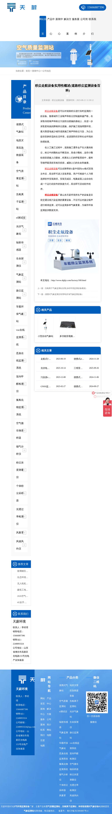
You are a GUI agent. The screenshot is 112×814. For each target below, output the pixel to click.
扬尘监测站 (74, 735)
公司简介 (84, 26)
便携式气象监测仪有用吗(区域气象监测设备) (63, 294)
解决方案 (67, 26)
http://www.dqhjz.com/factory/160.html (68, 280)
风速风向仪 (74, 798)
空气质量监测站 (63, 703)
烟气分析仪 (63, 777)
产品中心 (51, 26)
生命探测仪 (74, 724)
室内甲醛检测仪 (74, 756)
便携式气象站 (63, 688)
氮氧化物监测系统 (63, 766)
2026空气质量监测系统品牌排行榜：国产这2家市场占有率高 (23, 596)
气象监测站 (63, 735)
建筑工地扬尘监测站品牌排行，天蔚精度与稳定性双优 (23, 590)
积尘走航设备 (58, 100)
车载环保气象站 (63, 745)
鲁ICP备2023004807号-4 (77, 811)
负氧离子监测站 (74, 703)
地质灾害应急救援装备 (74, 690)
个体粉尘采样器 (63, 787)
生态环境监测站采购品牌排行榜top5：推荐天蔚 (23, 577)
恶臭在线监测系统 (63, 756)
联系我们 (92, 26)
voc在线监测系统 (74, 745)
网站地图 (49, 732)
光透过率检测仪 (74, 787)
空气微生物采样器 (74, 766)
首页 (28, 71)
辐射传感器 (63, 724)
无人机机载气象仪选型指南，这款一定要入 (23, 583)
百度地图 (42, 743)
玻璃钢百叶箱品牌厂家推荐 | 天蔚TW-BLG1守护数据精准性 (23, 571)
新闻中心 (59, 26)
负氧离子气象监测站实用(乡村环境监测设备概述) (65, 288)
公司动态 (47, 71)
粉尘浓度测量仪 (74, 777)
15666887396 (95, 7)
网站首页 (42, 26)
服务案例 (75, 26)
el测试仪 (63, 711)
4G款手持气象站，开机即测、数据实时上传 (23, 602)
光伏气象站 (74, 714)
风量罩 (62, 795)
